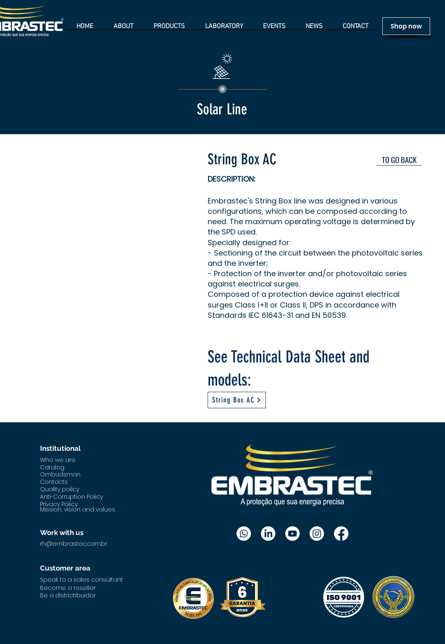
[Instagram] (317, 533)
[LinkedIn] (268, 533)
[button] (114, 223)
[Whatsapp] (244, 533)
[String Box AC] (237, 400)
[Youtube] (292, 533)
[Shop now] (406, 26)
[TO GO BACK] (399, 159)
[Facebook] (341, 533)
